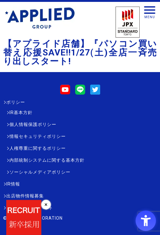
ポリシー (15, 102)
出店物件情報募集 (25, 195)
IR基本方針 (21, 112)
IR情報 (13, 183)
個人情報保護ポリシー (32, 124)
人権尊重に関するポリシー (37, 148)
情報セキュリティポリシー (37, 136)
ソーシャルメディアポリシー (39, 172)
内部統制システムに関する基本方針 (47, 160)
